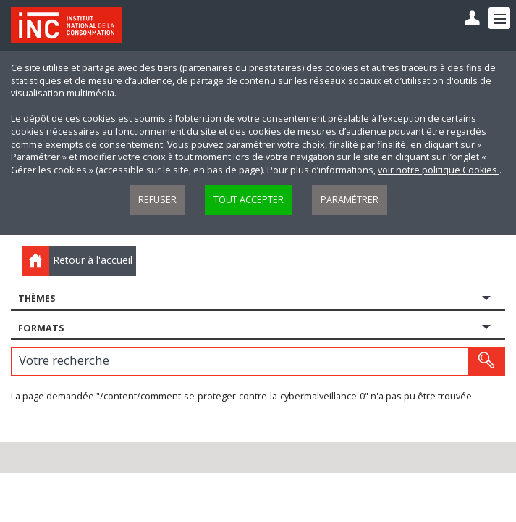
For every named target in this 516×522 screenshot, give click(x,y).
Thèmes (36, 298)
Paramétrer (349, 200)
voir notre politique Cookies (438, 170)
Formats (41, 328)
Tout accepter (248, 200)
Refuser (157, 200)
